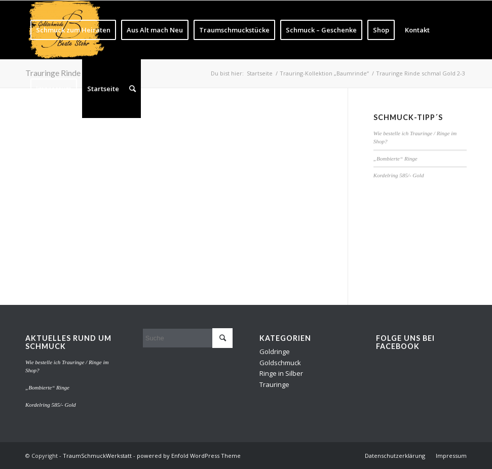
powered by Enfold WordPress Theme (189, 455)
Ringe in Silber (281, 373)
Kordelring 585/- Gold (398, 175)
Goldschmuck (280, 362)
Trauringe (274, 384)
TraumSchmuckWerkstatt (97, 455)
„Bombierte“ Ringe (395, 158)
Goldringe (274, 351)
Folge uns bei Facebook (405, 342)
